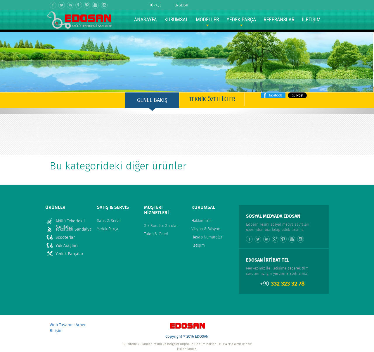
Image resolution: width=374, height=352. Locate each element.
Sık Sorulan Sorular (161, 226)
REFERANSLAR (279, 19)
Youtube (95, 5)
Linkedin (70, 5)
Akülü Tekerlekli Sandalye (70, 221)
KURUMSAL (176, 19)
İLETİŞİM (311, 19)
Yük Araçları (67, 246)
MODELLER (207, 19)
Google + (78, 5)
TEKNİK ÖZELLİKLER (212, 99)
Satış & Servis (109, 221)
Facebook (53, 5)
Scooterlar (65, 238)
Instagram (104, 5)
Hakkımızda (201, 221)
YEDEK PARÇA (241, 19)
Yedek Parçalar (69, 254)
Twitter (61, 5)
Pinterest (87, 5)
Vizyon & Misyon (205, 229)
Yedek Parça (107, 229)
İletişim (198, 245)
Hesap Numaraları (207, 237)
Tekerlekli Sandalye (74, 229)
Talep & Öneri (156, 234)
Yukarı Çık (187, 311)
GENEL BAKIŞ (152, 100)
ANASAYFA (145, 19)
